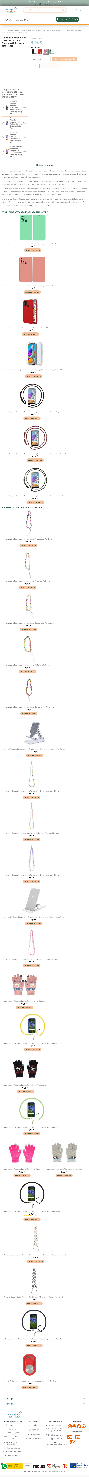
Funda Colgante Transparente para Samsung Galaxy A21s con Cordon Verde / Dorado (35, 496)
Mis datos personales (34, 1438)
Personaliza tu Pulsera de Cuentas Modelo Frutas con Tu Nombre (27, 665)
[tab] (44, 1398)
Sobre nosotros (12, 1425)
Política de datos (12, 1456)
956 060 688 (55, 1439)
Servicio (9, 1404)
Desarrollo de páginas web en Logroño (54, 1471)
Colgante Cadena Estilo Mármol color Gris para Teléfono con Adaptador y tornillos (34, 1297)
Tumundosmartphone (12, 1421)
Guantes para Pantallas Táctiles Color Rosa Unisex (22, 1169)
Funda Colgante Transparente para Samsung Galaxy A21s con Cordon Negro (32, 412)
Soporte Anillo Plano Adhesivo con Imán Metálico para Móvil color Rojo (30, 1381)
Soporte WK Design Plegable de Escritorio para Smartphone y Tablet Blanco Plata (34, 917)
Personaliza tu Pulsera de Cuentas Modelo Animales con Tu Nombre (29, 539)
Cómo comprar (12, 1433)
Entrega (9, 1399)
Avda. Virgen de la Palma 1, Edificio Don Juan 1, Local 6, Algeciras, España (55, 1428)
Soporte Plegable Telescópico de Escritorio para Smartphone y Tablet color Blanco (34, 749)
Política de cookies (12, 1448)
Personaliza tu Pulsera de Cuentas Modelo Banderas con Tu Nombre (29, 707)
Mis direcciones (33, 1435)
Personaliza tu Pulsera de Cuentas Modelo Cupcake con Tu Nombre (29, 623)
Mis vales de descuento (33, 1430)
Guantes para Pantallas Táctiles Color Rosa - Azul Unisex (24, 1001)
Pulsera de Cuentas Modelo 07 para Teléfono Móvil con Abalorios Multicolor (32, 875)
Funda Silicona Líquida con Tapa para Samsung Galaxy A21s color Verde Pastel (32, 244)
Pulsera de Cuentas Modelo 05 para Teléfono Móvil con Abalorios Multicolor (32, 791)
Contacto (12, 1429)
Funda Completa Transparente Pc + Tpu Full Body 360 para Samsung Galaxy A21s (33, 370)
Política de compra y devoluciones (12, 1443)
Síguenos (77, 1421)
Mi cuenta (33, 1421)
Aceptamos (77, 1432)
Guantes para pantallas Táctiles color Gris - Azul (64, 1169)
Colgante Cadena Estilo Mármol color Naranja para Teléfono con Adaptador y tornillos (35, 1255)
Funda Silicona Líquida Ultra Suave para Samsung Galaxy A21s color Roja (30, 328)
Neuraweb (41, 1471)
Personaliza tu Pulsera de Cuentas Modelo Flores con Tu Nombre (27, 581)
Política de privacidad (12, 1452)
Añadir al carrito (49, 66)
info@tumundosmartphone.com (57, 1443)
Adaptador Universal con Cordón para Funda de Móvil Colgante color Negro (32, 1211)
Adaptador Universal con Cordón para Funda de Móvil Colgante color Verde (32, 1127)
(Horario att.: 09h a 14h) (55, 1435)
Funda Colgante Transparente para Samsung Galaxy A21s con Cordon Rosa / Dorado (35, 454)
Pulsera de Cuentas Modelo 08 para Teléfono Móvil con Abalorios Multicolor (32, 959)
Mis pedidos (34, 1425)
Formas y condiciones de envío (12, 1438)
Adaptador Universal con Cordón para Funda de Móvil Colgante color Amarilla (33, 1043)
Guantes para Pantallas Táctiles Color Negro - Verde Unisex (25, 1085)
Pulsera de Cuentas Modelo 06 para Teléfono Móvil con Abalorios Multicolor (32, 833)
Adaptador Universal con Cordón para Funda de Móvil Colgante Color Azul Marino (34, 1339)
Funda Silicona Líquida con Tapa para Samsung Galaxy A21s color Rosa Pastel (32, 286)
